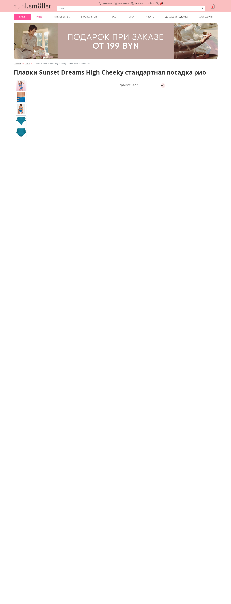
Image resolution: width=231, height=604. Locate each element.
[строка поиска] (129, 8)
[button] (214, 6)
